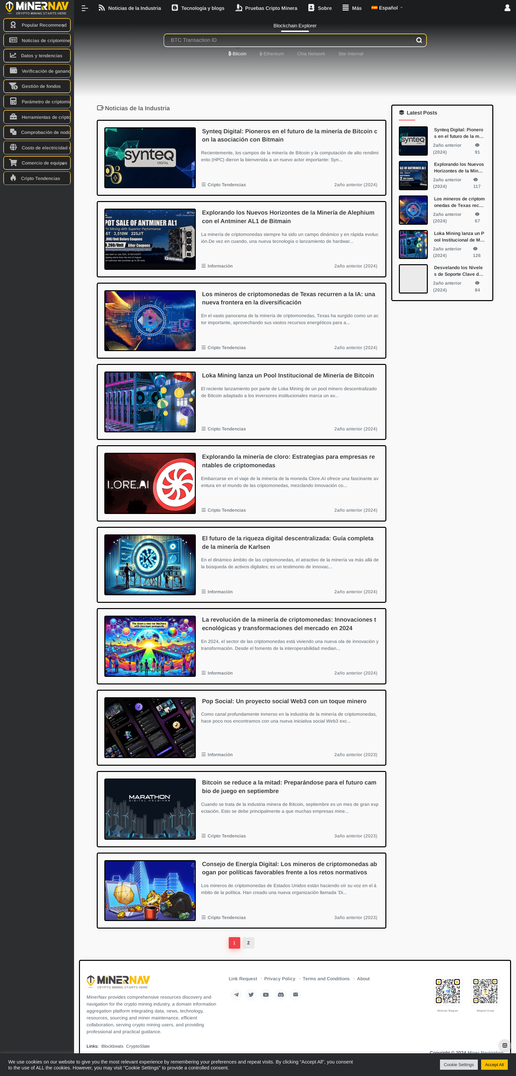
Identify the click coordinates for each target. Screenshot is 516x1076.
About (363, 978)
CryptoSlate (138, 1046)
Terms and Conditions (326, 978)
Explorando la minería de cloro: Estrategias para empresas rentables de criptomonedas (288, 461)
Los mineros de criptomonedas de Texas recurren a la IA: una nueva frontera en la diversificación (288, 298)
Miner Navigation (485, 1052)
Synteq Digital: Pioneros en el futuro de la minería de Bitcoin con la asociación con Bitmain (289, 135)
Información (220, 266)
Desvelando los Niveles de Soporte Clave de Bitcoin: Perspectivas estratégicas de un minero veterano (459, 271)
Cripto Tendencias (227, 184)
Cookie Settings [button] (459, 1064)
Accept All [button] (494, 1064)
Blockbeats (112, 1046)
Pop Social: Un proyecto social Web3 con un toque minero (284, 701)
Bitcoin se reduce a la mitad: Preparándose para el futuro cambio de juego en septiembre (289, 786)
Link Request (243, 978)
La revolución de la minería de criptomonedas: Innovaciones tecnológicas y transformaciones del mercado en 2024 (289, 623)
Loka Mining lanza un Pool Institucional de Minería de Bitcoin (288, 375)
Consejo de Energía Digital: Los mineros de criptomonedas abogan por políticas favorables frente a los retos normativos (289, 868)
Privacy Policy (280, 978)
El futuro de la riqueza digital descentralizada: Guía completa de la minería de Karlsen (288, 542)
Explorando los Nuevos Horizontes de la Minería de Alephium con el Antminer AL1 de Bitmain (288, 216)
